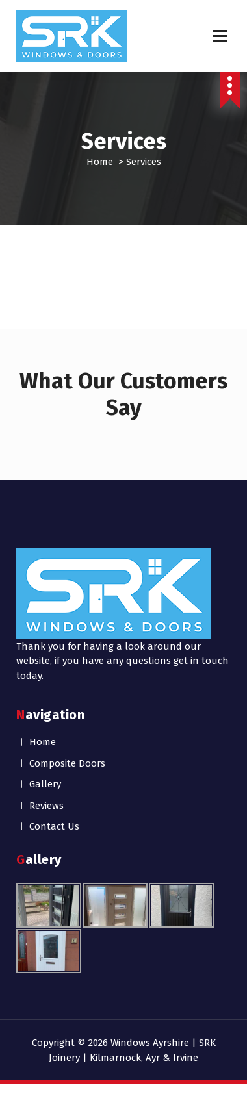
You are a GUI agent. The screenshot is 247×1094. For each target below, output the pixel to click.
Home (99, 162)
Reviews (46, 805)
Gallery (45, 784)
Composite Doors (67, 763)
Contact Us (54, 826)
